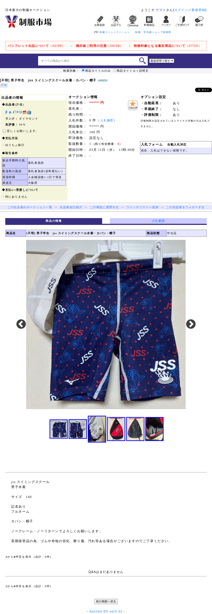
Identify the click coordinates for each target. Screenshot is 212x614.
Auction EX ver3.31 (106, 611)
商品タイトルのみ (96, 70)
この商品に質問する (104, 207)
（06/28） (99, 45)
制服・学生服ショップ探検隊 (153, 32)
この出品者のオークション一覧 (29, 207)
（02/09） (36, 45)
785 (17, 112)
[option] (106, 324)
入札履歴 (106, 120)
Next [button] (190, 324)
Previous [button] (21, 324)
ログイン (181, 10)
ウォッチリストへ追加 (142, 207)
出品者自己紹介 (71, 207)
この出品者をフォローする (185, 207)
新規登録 (198, 10)
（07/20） (168, 45)
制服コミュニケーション (115, 32)
